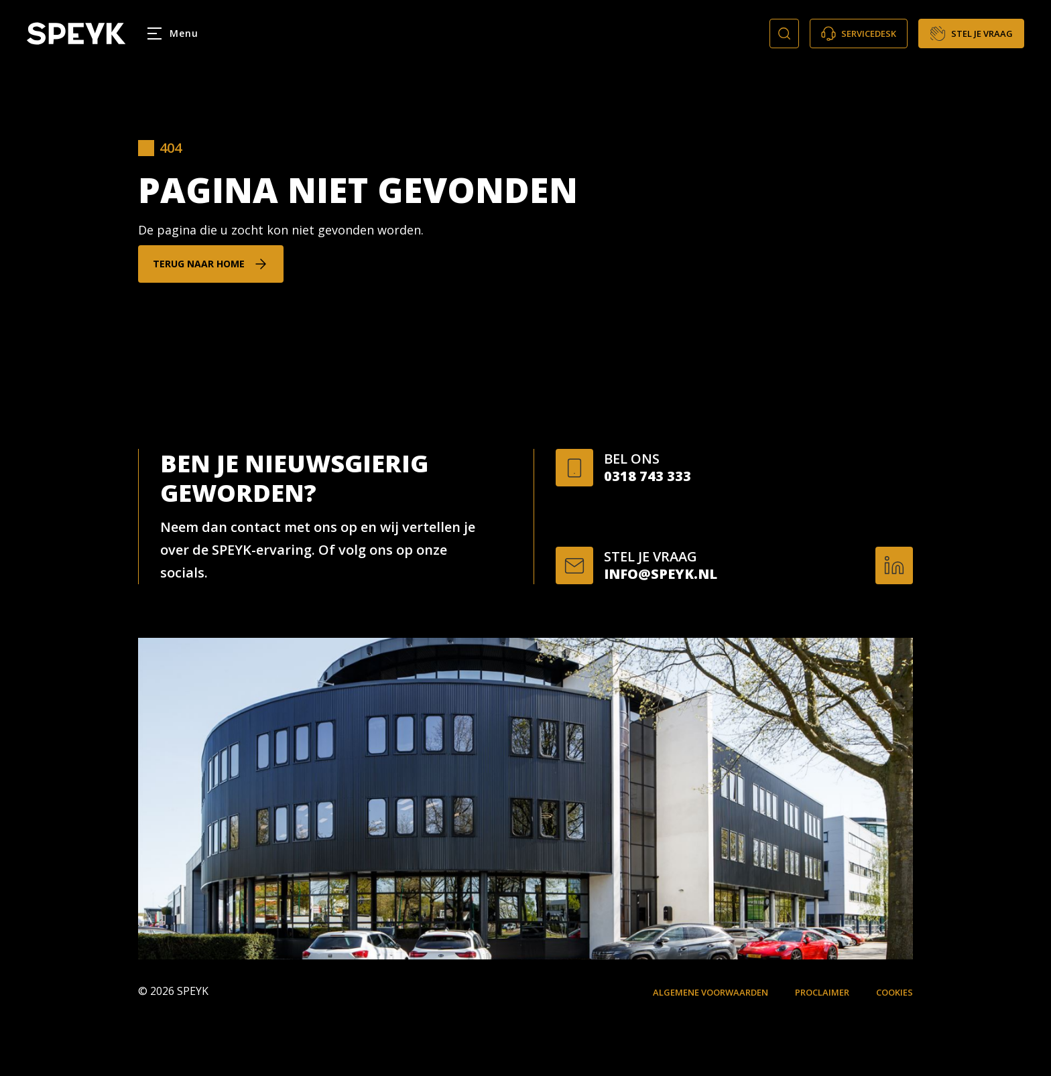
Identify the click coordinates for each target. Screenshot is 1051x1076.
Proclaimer (822, 992)
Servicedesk (858, 33)
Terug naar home (199, 263)
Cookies (894, 992)
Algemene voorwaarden (710, 992)
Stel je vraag (971, 33)
